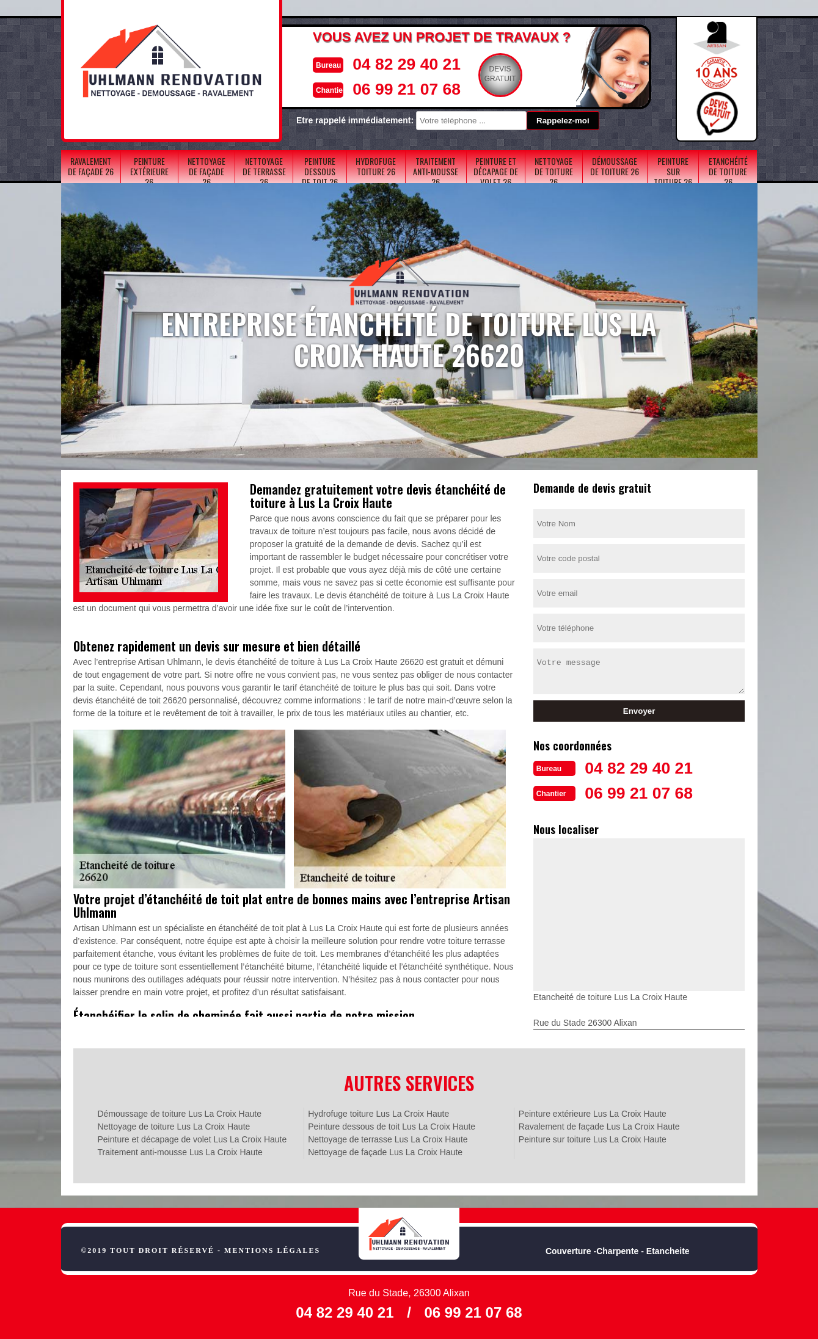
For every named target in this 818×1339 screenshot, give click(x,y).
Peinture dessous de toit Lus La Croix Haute (391, 1125)
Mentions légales (272, 1249)
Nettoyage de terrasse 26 (264, 171)
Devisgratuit (480, 74)
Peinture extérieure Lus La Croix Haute (592, 1112)
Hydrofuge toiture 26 (376, 166)
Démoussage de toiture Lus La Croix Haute (179, 1112)
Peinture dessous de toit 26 (320, 171)
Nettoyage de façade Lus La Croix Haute (385, 1151)
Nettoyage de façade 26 (206, 171)
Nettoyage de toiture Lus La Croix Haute (174, 1125)
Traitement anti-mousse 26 (435, 171)
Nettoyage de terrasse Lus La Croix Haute (387, 1138)
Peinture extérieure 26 (149, 171)
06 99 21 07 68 (382, 88)
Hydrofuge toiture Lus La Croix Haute (378, 1112)
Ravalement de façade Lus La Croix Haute (599, 1125)
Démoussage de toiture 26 (614, 166)
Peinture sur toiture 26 (673, 171)
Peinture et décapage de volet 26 (495, 171)
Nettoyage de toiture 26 (554, 171)
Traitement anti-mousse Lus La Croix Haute (180, 1151)
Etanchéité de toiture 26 (728, 171)
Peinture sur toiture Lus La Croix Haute (592, 1138)
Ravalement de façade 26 (91, 166)
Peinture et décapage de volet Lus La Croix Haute (192, 1138)
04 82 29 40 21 (382, 63)
